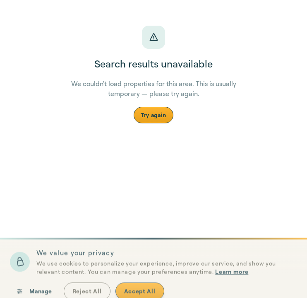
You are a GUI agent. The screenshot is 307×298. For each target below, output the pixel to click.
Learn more (231, 289)
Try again (153, 114)
